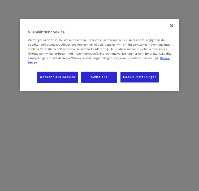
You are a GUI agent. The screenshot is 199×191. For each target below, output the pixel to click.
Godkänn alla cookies (57, 77)
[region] (99, 55)
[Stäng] (172, 26)
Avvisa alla (98, 77)
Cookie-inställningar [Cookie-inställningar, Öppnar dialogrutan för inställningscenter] (139, 77)
